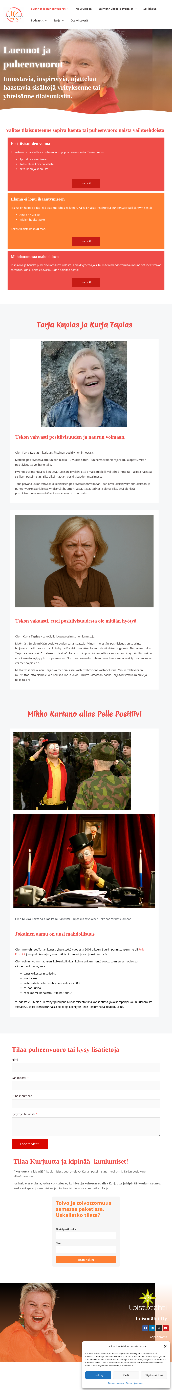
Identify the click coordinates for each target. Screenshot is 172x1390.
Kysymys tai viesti (23, 1123)
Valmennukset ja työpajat (109, 11)
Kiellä (126, 1375)
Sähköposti (19, 1086)
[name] (86, 1259)
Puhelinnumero (22, 1105)
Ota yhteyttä (72, 26)
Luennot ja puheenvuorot (47, 11)
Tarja (53, 26)
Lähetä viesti (29, 1154)
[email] (86, 1245)
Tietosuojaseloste (116, 1383)
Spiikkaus (140, 11)
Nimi (15, 1068)
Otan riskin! (86, 1269)
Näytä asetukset (154, 1375)
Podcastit (36, 26)
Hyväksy (98, 1375)
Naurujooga (80, 11)
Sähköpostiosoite (66, 1239)
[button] (165, 1346)
